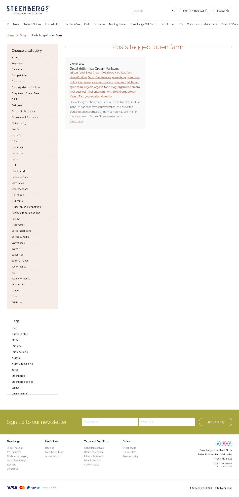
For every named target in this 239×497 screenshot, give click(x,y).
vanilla (15, 387)
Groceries (99, 24)
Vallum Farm (77, 96)
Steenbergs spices (22, 382)
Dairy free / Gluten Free (25, 93)
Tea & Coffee (72, 24)
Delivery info (129, 452)
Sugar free (17, 254)
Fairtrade (17, 135)
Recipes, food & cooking (26, 213)
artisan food (77, 72)
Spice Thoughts (15, 448)
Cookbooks (18, 81)
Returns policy (130, 456)
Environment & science (25, 117)
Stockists (11, 464)
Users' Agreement (93, 452)
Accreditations (53, 456)
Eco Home (167, 24)
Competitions (19, 75)
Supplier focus (20, 260)
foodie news (103, 77)
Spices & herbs (20, 236)
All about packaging (17, 456)
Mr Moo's (133, 82)
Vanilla (15, 290)
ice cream (84, 82)
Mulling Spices (117, 24)
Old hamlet (18, 201)
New (16, 24)
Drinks (15, 99)
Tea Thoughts (14, 452)
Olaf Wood (18, 195)
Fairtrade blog (20, 352)
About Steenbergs (16, 460)
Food (91, 77)
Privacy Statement (93, 456)
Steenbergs (18, 242)
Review (16, 219)
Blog (23, 35)
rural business (78, 91)
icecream (120, 82)
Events (15, 129)
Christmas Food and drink (202, 24)
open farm (76, 87)
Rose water (18, 225)
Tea (14, 272)
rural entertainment (99, 91)
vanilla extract (20, 393)
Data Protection (92, 460)
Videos (16, 296)
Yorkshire (106, 96)
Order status (129, 448)
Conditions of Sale (94, 448)
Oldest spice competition (26, 207)
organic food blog (22, 364)
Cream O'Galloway (104, 72)
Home (10, 35)
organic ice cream (129, 87)
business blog (20, 334)
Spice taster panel (22, 230)
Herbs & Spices (32, 24)
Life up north (19, 171)
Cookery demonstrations (26, 87)
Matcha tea (18, 183)
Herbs (15, 159)
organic (16, 358)
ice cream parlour (102, 82)
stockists (17, 248)
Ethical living (19, 123)
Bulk (87, 24)
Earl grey (17, 105)
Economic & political (24, 111)
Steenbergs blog (54, 452)
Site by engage (223, 488)
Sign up (216, 421)
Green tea (17, 147)
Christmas (17, 69)
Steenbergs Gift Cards (143, 24)
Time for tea (19, 284)
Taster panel (19, 266)
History (16, 165)
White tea (17, 302)
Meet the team (20, 189)
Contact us (12, 468)
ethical (15, 340)
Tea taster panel (21, 278)
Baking (15, 57)
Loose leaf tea (20, 177)
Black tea (17, 63)
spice (15, 370)
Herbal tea (17, 153)
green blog (119, 77)
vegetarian (93, 96)
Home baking (53, 24)
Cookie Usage (91, 464)
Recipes (49, 448)
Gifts (180, 24)
